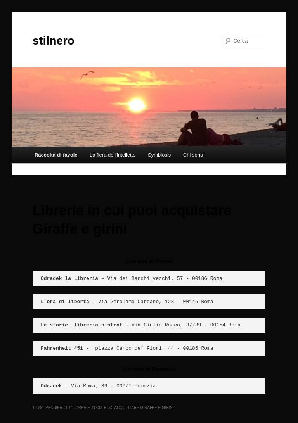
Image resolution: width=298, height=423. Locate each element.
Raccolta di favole (56, 155)
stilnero (53, 40)
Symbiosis (159, 155)
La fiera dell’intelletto (113, 155)
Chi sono (193, 155)
